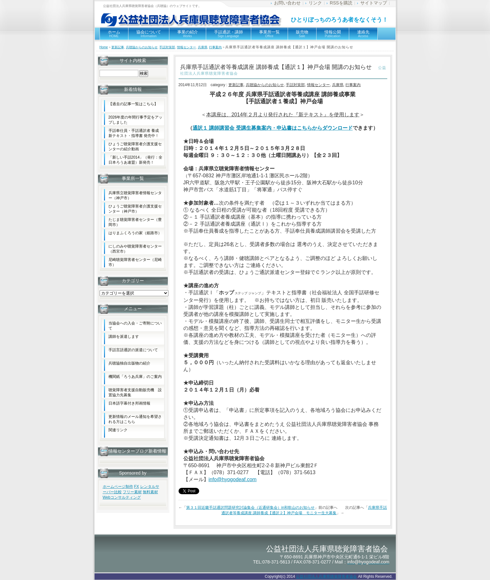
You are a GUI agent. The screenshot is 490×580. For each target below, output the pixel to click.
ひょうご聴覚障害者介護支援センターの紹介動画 (135, 146)
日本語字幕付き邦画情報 (129, 403)
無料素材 (150, 492)
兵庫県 (202, 47)
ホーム (114, 34)
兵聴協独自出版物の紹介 (129, 363)
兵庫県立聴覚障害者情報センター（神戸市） (135, 195)
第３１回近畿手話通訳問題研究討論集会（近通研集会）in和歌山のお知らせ (250, 507)
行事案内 (215, 47)
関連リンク (117, 430)
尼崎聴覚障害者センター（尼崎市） (135, 262)
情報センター (186, 47)
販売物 (302, 34)
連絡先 (363, 34)
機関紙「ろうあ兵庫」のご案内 (135, 376)
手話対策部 (167, 47)
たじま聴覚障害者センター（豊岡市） (135, 222)
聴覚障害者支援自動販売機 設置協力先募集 (135, 392)
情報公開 (332, 34)
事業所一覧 (269, 34)
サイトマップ (373, 2)
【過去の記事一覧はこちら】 (133, 104)
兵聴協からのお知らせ (142, 47)
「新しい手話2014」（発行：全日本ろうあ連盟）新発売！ (135, 160)
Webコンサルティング (122, 497)
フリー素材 (132, 492)
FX (136, 486)
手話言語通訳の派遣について (133, 350)
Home (104, 47)
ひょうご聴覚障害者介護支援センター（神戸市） (135, 209)
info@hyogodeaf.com (233, 479)
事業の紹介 (187, 34)
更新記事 (117, 47)
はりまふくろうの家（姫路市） (135, 233)
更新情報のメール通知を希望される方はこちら (135, 419)
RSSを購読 (341, 2)
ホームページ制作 (118, 486)
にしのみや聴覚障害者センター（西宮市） (135, 249)
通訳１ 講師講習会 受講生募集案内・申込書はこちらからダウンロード (273, 128)
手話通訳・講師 (228, 34)
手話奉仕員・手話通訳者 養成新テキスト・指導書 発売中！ (133, 133)
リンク (315, 2)
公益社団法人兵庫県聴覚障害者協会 (326, 576)
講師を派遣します (123, 336)
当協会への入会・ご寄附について (135, 326)
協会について (148, 34)
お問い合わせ (287, 2)
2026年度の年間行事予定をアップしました (135, 120)
